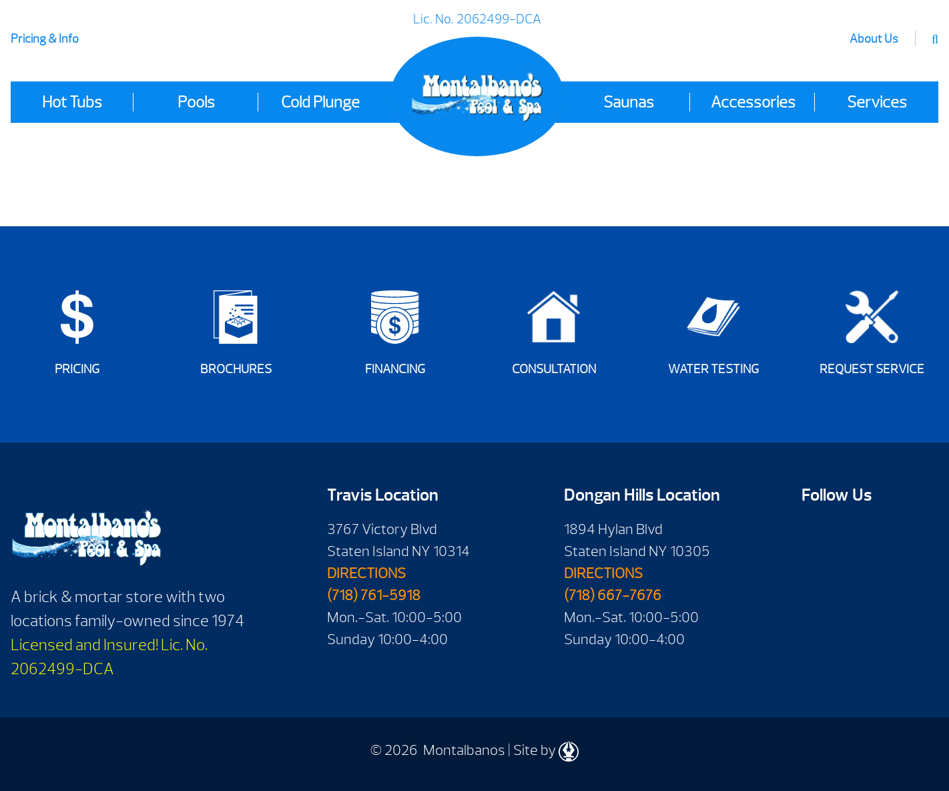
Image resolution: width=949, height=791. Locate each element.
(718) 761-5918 (373, 595)
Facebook (817, 534)
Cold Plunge (320, 102)
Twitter (817, 574)
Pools (196, 102)
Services (877, 102)
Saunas (628, 102)
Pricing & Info (45, 39)
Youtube (855, 534)
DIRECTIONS (366, 573)
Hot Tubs (72, 102)
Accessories (753, 102)
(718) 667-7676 (612, 595)
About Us (874, 39)
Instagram (855, 574)
